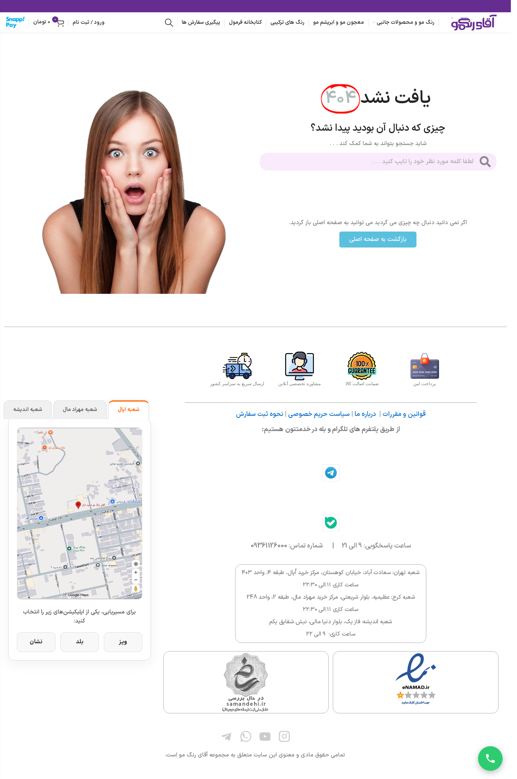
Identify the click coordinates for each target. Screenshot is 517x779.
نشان (36, 642)
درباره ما (365, 414)
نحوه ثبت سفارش (259, 414)
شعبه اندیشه (27, 410)
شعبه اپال (129, 410)
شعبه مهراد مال (80, 410)
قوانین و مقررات (404, 414)
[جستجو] (169, 22)
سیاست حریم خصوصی (319, 414)
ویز (123, 642)
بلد (79, 642)
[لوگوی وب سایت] (474, 22)
